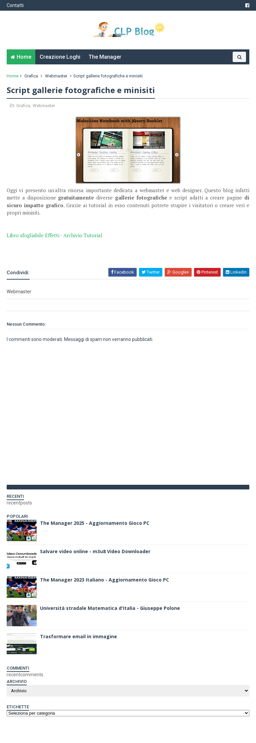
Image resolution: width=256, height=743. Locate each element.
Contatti (15, 5)
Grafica (31, 75)
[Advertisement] (85, 249)
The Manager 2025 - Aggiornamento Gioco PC (94, 523)
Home (24, 57)
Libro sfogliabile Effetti (33, 235)
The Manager (105, 57)
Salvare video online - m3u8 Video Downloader (95, 551)
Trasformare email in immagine (78, 636)
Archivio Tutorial (82, 235)
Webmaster (56, 75)
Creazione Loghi (60, 57)
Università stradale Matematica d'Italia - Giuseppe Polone (110, 608)
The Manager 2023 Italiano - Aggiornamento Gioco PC (104, 580)
